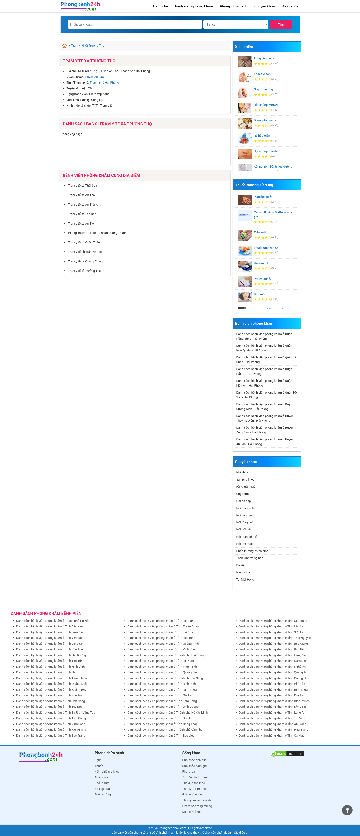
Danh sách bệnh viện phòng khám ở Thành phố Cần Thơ (165, 729)
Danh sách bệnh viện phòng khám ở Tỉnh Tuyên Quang (163, 626)
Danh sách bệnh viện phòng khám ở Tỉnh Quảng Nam (274, 678)
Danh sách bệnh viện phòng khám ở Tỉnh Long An (272, 712)
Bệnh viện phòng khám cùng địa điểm (101, 175)
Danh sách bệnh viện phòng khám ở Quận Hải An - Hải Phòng (264, 371)
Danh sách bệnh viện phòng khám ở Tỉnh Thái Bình (50, 661)
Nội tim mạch (245, 543)
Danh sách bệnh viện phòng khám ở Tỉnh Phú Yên (272, 683)
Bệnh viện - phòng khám (194, 6)
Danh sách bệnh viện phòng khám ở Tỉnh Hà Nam (160, 661)
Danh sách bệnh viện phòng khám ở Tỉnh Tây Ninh (49, 706)
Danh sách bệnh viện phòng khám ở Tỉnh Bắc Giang (273, 643)
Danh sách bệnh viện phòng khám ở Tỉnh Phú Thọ (49, 649)
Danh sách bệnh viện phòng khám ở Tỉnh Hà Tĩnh (49, 672)
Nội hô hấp (243, 501)
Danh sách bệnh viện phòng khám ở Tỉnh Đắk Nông (50, 701)
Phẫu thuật (102, 783)
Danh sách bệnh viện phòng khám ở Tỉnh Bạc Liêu (160, 735)
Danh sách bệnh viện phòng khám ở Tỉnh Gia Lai (159, 695)
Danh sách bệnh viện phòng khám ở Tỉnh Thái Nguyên (275, 638)
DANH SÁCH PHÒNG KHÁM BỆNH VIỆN (46, 613)
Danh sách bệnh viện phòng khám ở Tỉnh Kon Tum (50, 695)
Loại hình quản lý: (78, 100)
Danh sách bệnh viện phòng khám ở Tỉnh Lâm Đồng (162, 701)
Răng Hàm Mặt (246, 486)
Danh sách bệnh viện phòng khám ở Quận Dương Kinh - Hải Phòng (264, 406)
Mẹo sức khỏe (192, 812)
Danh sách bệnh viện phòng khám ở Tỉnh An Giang (272, 724)
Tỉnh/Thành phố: (78, 82)
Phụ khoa (188, 771)
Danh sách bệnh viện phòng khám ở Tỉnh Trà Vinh (272, 718)
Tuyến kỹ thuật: (77, 88)
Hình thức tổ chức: (79, 105)
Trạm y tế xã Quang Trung (82, 261)
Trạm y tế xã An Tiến (79, 223)
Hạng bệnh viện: (78, 94)
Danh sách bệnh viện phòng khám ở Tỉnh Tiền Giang (51, 718)
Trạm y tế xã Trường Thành (83, 271)
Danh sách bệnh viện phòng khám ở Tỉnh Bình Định (161, 683)
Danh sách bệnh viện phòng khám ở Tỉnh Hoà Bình (161, 638)
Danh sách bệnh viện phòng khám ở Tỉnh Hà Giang (161, 620)
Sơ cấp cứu (102, 789)
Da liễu (240, 565)
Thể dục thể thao (193, 783)
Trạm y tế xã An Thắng (80, 204)
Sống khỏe (290, 6)
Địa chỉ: (72, 71)
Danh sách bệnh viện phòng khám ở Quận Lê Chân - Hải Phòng (266, 360)
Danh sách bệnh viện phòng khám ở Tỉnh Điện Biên (50, 632)
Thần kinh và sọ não (249, 558)
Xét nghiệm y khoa (107, 771)
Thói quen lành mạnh (196, 800)
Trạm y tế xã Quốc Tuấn (81, 242)
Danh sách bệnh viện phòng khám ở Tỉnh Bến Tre (160, 718)
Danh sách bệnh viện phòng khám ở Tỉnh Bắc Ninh (272, 649)
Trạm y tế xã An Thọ (78, 195)
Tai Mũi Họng (245, 579)
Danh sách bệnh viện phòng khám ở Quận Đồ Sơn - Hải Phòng (266, 395)
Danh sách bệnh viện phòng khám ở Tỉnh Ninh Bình (50, 666)
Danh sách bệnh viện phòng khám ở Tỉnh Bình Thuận (274, 689)
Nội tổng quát (245, 522)
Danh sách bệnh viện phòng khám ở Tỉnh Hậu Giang (273, 729)
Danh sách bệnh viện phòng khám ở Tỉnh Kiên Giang (51, 729)
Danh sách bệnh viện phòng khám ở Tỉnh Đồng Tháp (162, 724)
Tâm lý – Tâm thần (195, 789)
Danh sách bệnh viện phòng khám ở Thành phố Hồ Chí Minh (167, 712)
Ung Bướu (243, 494)
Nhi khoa (242, 472)
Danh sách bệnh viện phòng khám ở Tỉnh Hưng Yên (273, 655)
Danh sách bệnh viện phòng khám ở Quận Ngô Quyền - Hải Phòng (264, 348)
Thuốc (99, 766)
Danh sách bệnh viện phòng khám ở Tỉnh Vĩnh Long (50, 724)
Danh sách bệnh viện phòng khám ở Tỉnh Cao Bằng (273, 620)
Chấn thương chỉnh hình (252, 551)
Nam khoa (243, 572)
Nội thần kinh (245, 508)
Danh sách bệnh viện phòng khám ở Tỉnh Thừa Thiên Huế (54, 678)
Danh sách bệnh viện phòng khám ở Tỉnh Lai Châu (161, 632)
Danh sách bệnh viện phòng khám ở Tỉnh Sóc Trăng (50, 735)
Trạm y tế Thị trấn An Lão (82, 252)
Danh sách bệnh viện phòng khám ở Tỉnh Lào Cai (271, 626)
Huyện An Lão (94, 77)
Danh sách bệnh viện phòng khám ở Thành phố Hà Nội (52, 620)
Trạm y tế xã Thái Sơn (79, 185)
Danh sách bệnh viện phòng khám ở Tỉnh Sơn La (271, 632)
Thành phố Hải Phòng (104, 82)
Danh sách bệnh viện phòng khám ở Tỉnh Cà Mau (271, 735)
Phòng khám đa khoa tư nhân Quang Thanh (94, 233)
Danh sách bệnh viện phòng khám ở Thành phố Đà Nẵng (165, 678)
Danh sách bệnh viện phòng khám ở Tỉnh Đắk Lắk (272, 695)
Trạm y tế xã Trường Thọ (89, 61)
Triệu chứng (103, 794)
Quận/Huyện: (75, 77)
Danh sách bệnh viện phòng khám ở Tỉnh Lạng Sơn (50, 643)
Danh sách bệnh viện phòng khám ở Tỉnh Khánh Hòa (51, 689)
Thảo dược (102, 777)
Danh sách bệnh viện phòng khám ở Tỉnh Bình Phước (274, 701)
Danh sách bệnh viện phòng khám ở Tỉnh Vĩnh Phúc (162, 649)
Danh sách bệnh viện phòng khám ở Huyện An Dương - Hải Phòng (265, 430)
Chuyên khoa (264, 6)
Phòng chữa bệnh (233, 6)
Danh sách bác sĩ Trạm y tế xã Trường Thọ (107, 124)
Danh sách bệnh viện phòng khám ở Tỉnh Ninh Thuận (162, 689)
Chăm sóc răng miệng (197, 806)
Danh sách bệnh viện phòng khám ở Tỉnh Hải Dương (51, 655)
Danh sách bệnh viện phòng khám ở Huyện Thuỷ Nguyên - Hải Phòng (265, 418)
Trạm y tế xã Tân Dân (79, 214)
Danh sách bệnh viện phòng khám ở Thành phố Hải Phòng (166, 655)
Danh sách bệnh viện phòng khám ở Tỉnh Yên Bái (49, 638)
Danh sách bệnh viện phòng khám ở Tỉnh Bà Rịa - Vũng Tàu (55, 712)
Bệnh (98, 760)
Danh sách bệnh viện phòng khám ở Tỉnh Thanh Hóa (162, 666)
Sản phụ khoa (245, 479)
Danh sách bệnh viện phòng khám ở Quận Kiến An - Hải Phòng (264, 383)
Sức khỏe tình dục (194, 760)
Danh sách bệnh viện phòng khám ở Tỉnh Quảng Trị (273, 672)
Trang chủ (160, 6)
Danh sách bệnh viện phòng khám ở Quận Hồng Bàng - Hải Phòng (264, 336)
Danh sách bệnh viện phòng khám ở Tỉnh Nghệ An (272, 666)
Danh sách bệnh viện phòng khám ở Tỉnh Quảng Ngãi (51, 683)
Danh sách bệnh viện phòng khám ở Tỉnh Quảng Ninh (163, 643)
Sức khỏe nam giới (195, 766)
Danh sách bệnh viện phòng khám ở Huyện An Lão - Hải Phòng (265, 442)
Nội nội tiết (243, 529)
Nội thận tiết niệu (247, 536)
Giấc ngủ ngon (192, 794)
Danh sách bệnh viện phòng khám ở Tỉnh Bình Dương (163, 706)
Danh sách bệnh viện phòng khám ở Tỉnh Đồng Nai (273, 706)
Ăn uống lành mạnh (195, 777)
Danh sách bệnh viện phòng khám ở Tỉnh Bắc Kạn (49, 626)
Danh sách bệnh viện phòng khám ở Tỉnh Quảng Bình (162, 672)
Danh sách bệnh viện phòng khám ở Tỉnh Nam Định (273, 661)
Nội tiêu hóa (244, 515)
